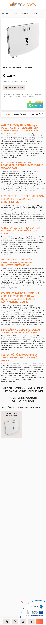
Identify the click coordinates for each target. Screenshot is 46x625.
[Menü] (39, 621)
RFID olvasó (6, 13)
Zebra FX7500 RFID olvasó (26, 13)
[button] (16, 58)
